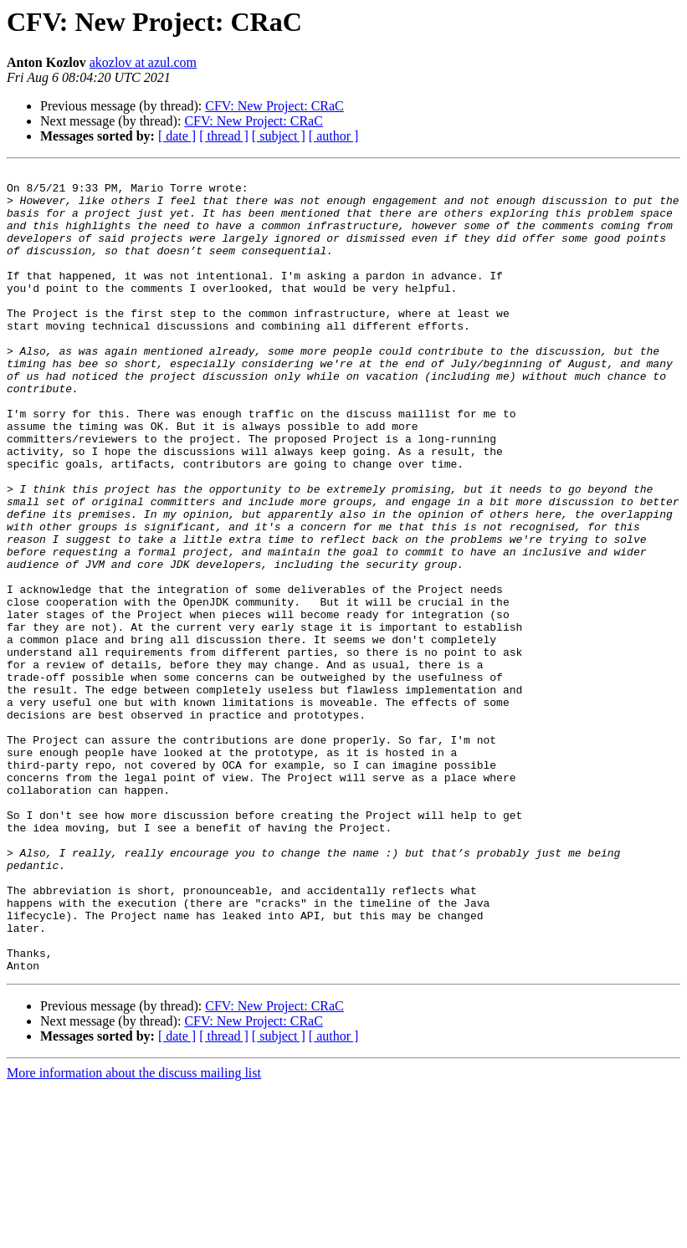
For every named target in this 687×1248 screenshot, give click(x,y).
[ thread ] (224, 136)
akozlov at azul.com (143, 62)
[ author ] (334, 136)
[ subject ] (278, 136)
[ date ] (177, 136)
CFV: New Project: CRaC (274, 106)
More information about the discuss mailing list (134, 1233)
